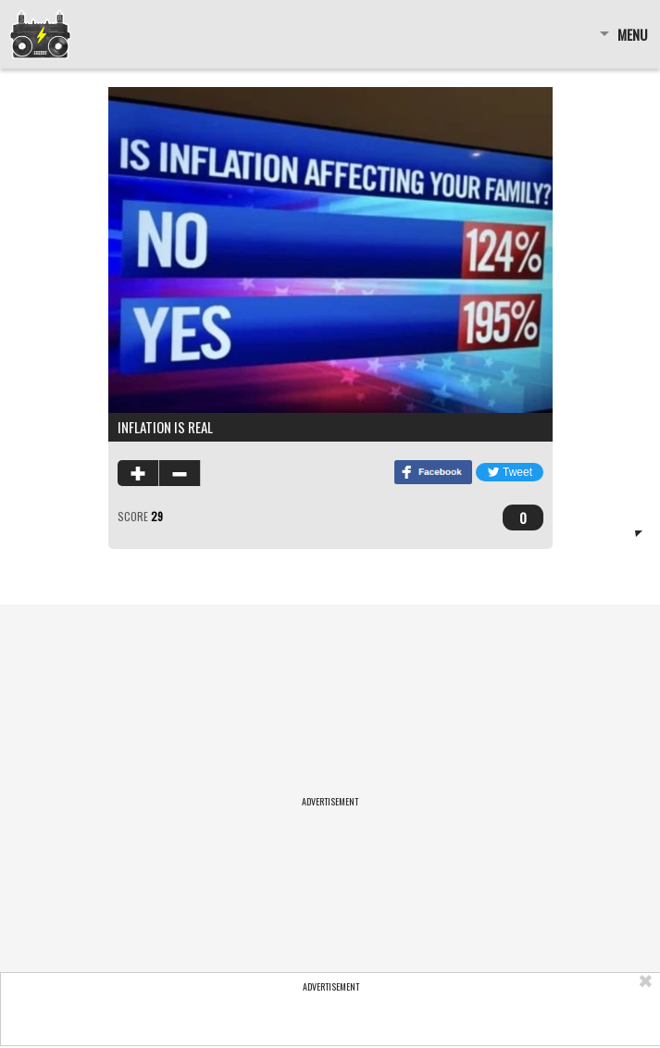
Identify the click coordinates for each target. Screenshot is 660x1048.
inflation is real (165, 427)
